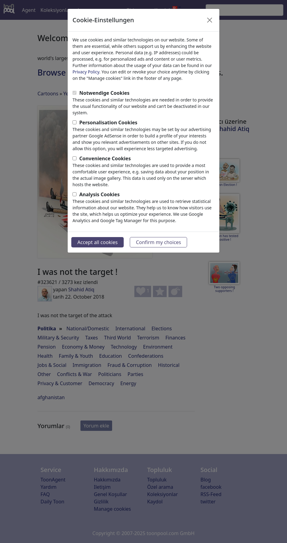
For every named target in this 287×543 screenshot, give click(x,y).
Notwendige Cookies (104, 93)
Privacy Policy (86, 72)
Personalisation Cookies (108, 122)
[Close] (209, 20)
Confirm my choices (158, 242)
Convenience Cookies (105, 158)
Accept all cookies (97, 242)
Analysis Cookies (99, 194)
